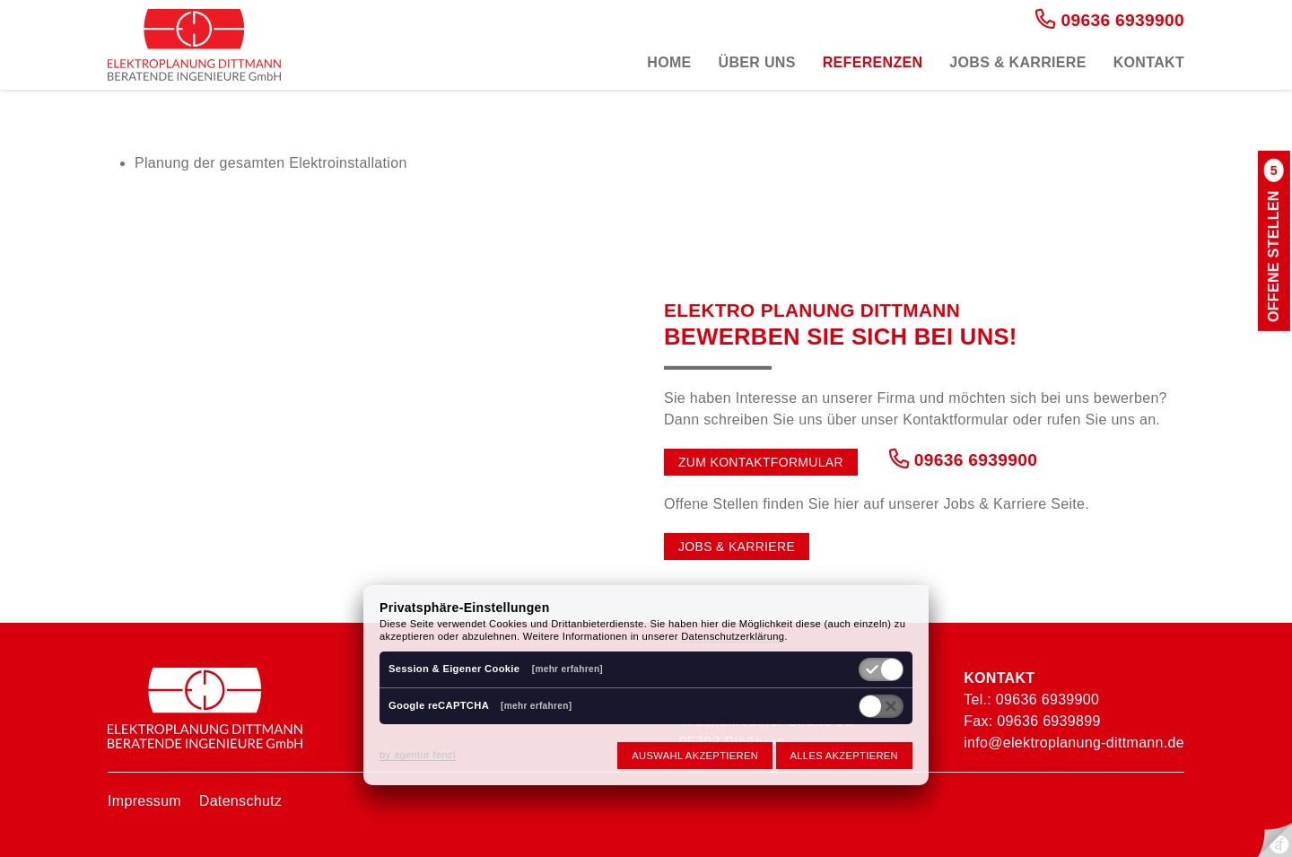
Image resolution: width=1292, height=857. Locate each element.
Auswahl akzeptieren (695, 755)
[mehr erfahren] (567, 669)
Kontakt (1148, 62)
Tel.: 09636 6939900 (1031, 699)
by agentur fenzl (418, 754)
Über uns (757, 62)
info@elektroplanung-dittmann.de (1074, 742)
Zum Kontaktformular (760, 462)
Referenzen (873, 62)
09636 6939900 (1109, 20)
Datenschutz (240, 801)
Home (669, 62)
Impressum (144, 801)
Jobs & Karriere (1017, 62)
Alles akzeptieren (844, 755)
